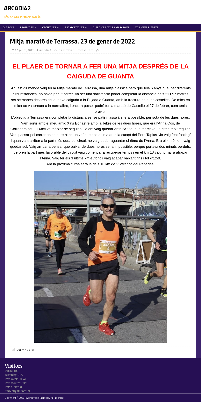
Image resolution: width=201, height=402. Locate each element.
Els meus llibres (146, 27)
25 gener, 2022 (24, 50)
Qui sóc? (8, 27)
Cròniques (49, 27)
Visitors (14, 366)
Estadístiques (74, 27)
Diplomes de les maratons (111, 27)
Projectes (27, 27)
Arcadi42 (45, 50)
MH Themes (57, 398)
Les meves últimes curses (76, 50)
